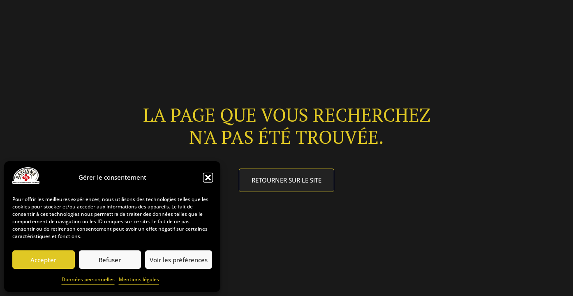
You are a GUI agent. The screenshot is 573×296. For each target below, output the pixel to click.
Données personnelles (88, 279)
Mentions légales (139, 279)
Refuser (110, 260)
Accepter (43, 260)
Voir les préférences (179, 260)
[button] (208, 177)
